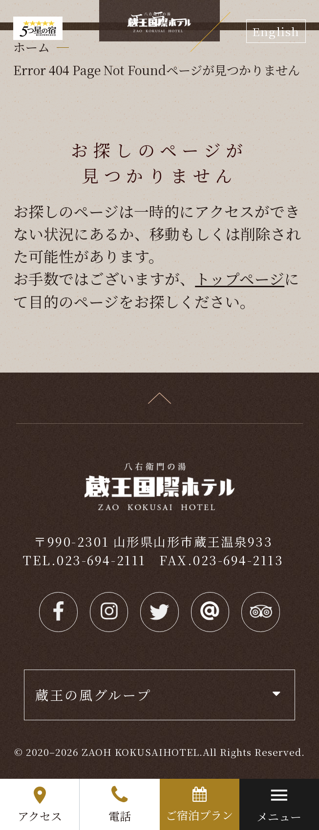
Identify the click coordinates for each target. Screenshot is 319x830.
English (275, 31)
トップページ (239, 278)
